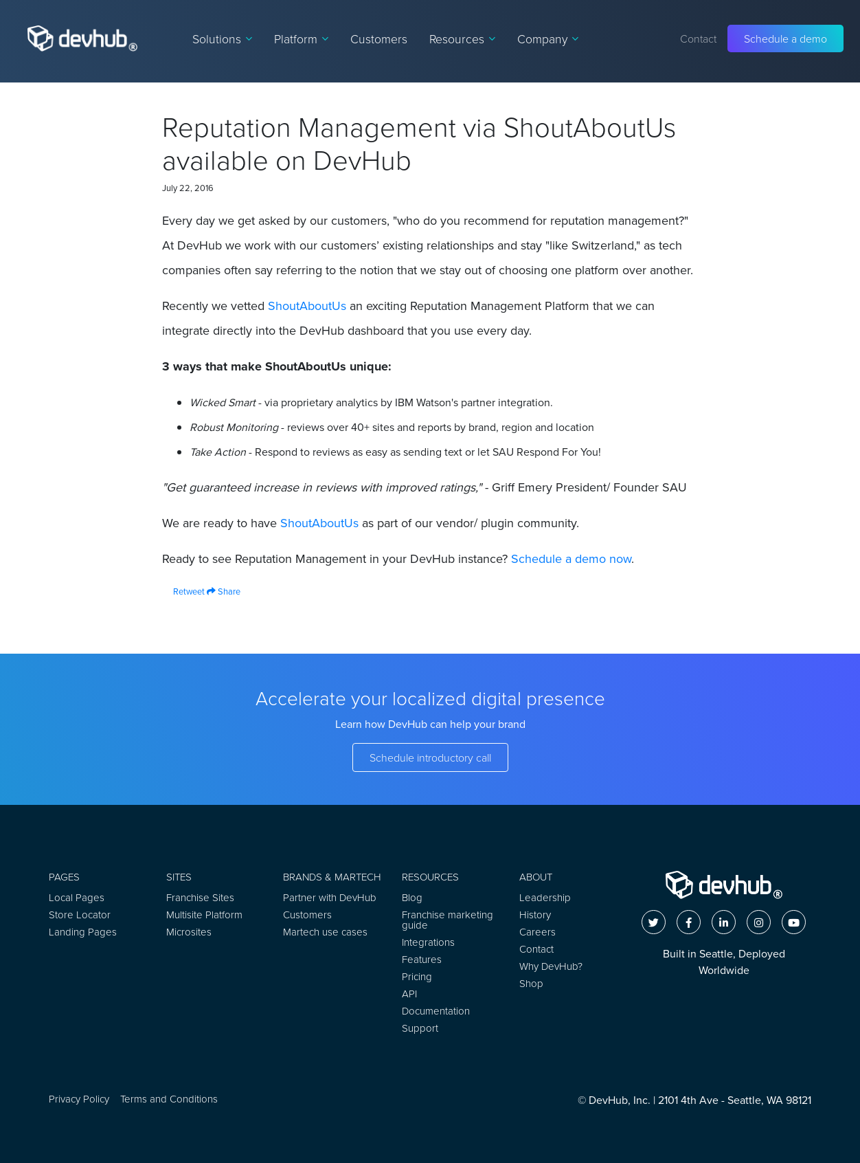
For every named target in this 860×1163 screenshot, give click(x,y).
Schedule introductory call (430, 757)
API (409, 993)
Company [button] (547, 38)
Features (422, 959)
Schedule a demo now (571, 558)
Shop (531, 983)
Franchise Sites (200, 897)
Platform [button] (301, 38)
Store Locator (80, 914)
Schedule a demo (785, 38)
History (535, 914)
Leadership (545, 897)
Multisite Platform (204, 914)
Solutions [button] (222, 38)
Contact (698, 38)
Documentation (436, 1011)
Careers (537, 931)
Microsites (189, 931)
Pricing (417, 976)
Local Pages (76, 897)
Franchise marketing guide (447, 919)
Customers (378, 38)
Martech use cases (325, 931)
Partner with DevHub (329, 897)
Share (223, 591)
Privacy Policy (79, 1099)
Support (420, 1028)
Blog (412, 897)
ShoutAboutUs (307, 305)
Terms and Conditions (169, 1099)
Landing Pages (83, 931)
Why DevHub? (550, 966)
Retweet (183, 591)
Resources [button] (462, 38)
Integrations (428, 942)
